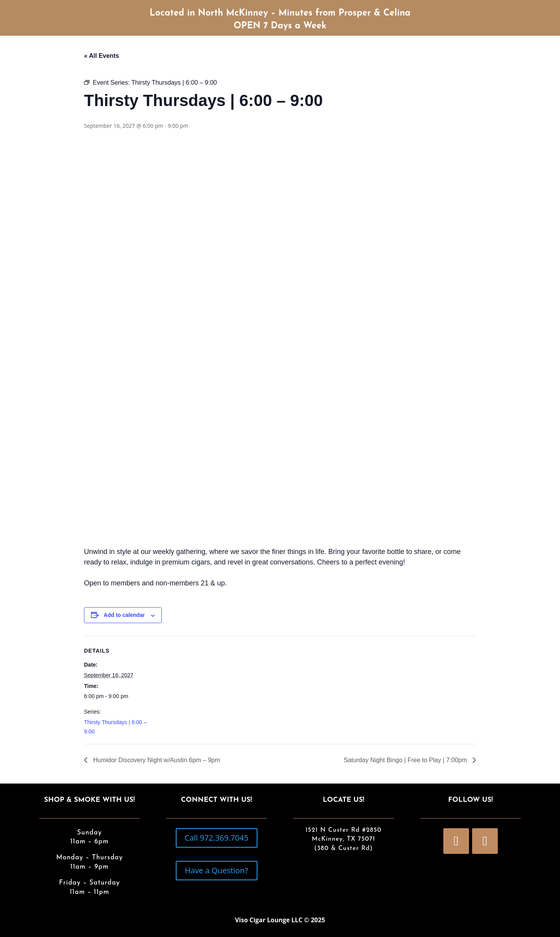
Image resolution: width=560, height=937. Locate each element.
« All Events (101, 55)
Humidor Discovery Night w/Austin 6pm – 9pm (155, 760)
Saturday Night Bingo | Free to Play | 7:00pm (406, 760)
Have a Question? (216, 870)
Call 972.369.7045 (216, 838)
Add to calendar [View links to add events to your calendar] (124, 615)
